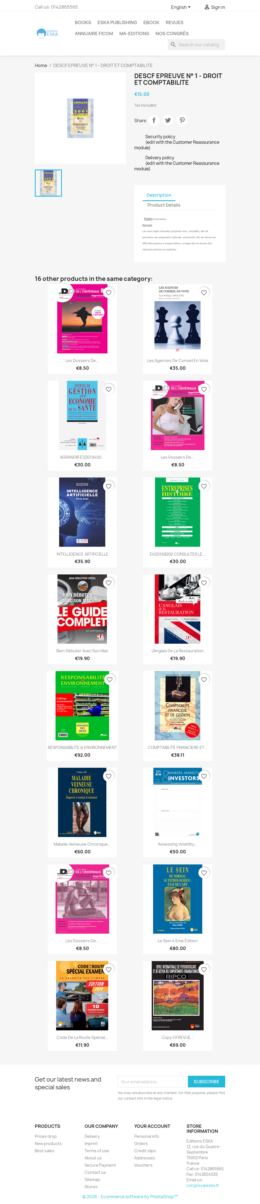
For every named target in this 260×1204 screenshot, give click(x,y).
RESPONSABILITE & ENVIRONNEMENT (82, 747)
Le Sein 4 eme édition (178, 940)
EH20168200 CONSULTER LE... (178, 554)
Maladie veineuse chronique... (82, 844)
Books (83, 22)
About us (93, 1158)
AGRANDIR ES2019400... (82, 457)
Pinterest (182, 120)
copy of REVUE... (178, 1037)
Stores (91, 1186)
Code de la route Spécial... (82, 1037)
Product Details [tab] (164, 205)
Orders (141, 1143)
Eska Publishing (117, 22)
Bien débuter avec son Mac (82, 650)
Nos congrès (172, 33)
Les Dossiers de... (82, 360)
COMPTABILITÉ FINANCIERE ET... (178, 747)
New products (48, 1143)
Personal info (146, 1136)
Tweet (168, 120)
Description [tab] (159, 195)
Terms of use (97, 1150)
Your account (152, 1126)
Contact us (95, 1172)
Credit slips (145, 1150)
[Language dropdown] (182, 7)
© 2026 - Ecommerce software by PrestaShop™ (130, 1197)
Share (153, 120)
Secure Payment (100, 1165)
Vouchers (143, 1165)
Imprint (91, 1143)
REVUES (174, 22)
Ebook (151, 22)
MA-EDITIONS (134, 33)
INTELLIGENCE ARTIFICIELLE (82, 554)
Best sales (44, 1150)
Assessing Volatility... (177, 844)
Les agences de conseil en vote (177, 360)
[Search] (196, 44)
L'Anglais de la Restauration (178, 650)
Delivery (92, 1136)
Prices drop (46, 1136)
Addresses (144, 1158)
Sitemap (92, 1179)
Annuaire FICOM (94, 33)
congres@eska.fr (203, 1185)
